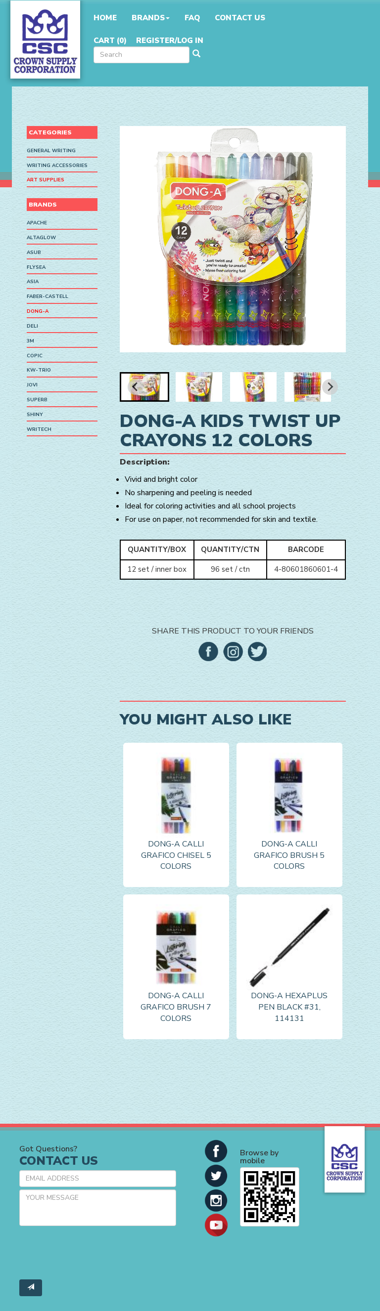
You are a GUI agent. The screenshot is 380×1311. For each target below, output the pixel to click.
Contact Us (240, 18)
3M (30, 341)
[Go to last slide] (135, 387)
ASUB (34, 252)
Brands (151, 18)
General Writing (51, 150)
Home (105, 18)
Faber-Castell (47, 296)
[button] (144, 387)
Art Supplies (45, 179)
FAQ (192, 18)
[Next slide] (330, 387)
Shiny (35, 414)
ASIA (33, 281)
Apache (37, 222)
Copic (35, 355)
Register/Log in (169, 40)
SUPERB (37, 399)
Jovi (32, 384)
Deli (32, 326)
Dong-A (37, 311)
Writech (39, 429)
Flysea (36, 267)
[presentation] (94, 1252)
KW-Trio (39, 370)
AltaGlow (41, 237)
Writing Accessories (57, 165)
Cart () (110, 40)
